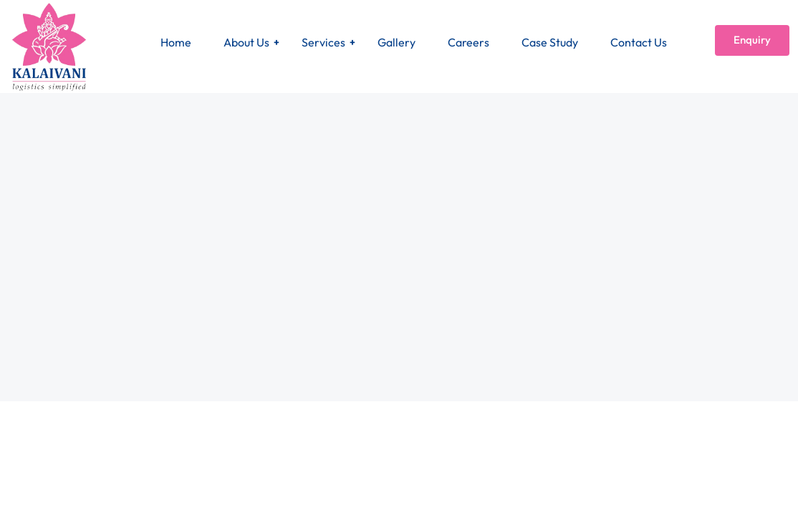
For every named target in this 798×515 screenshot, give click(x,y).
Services (323, 42)
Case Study (549, 42)
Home (175, 42)
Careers (468, 42)
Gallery (396, 42)
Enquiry (752, 39)
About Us (246, 42)
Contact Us (638, 42)
